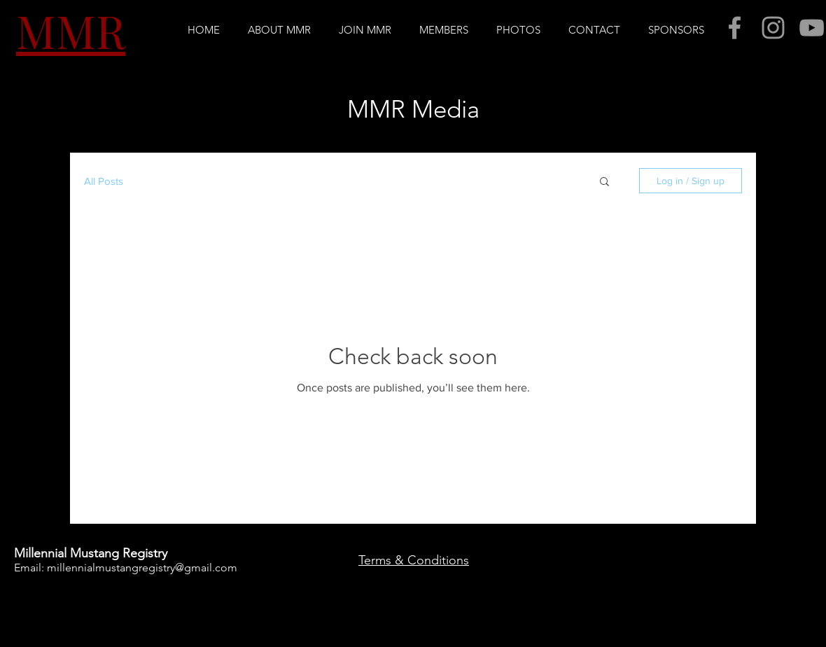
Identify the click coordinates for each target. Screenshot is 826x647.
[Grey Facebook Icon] (735, 28)
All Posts (103, 181)
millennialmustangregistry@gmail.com (142, 567)
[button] (279, 30)
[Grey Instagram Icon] (773, 28)
